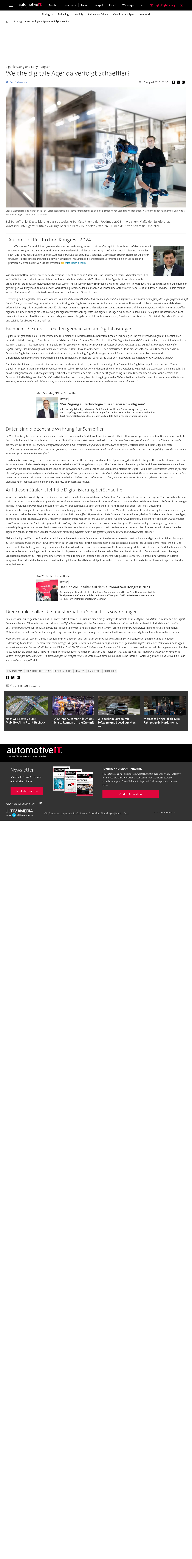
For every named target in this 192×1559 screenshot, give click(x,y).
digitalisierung (62, 671)
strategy (79, 671)
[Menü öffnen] (11, 5)
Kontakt (118, 813)
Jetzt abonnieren (27, 791)
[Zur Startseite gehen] (30, 5)
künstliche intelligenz (38, 671)
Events (52, 5)
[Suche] (142, 5)
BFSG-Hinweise (80, 813)
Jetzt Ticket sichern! (76, 262)
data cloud (94, 671)
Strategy (46, 14)
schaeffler (110, 671)
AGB (46, 813)
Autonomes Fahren (98, 14)
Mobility (78, 14)
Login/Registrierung (165, 5)
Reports (113, 5)
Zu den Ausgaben (130, 794)
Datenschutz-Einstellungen (101, 813)
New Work (144, 14)
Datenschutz (54, 813)
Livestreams (70, 5)
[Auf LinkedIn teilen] (183, 82)
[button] (180, 711)
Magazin (99, 5)
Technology (64, 14)
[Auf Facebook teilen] (174, 82)
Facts (126, 813)
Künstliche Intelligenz (124, 14)
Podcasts (85, 5)
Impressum (67, 813)
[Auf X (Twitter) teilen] (179, 82)
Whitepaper (128, 5)
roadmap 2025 (14, 671)
